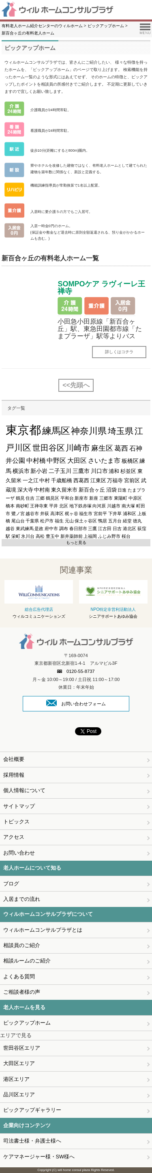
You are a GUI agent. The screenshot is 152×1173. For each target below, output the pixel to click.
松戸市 (47, 520)
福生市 (85, 513)
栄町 (15, 536)
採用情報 (13, 775)
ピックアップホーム (27, 1023)
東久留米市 (64, 490)
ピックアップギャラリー (32, 1110)
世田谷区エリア (21, 1048)
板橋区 (130, 461)
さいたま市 (104, 460)
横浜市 (21, 471)
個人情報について (24, 790)
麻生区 (102, 448)
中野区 (56, 460)
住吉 (30, 498)
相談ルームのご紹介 (27, 961)
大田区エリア (19, 1063)
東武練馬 (25, 528)
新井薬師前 (71, 536)
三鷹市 (81, 471)
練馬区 (56, 431)
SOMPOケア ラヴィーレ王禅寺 (101, 287)
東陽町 (120, 498)
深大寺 (25, 490)
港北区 (129, 528)
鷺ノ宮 (18, 513)
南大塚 (128, 505)
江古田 (104, 528)
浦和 (114, 471)
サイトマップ (19, 806)
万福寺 (115, 480)
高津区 (57, 513)
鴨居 (102, 520)
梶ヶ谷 (71, 513)
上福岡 (90, 536)
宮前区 (132, 480)
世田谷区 (48, 447)
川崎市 (78, 447)
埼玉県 (120, 431)
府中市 (51, 528)
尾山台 (18, 520)
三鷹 (92, 528)
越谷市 (32, 513)
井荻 (44, 513)
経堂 (127, 520)
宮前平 (100, 513)
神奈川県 (89, 431)
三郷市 (106, 498)
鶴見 (20, 498)
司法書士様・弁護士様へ (32, 1141)
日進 (122, 490)
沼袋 (111, 490)
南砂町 (22, 505)
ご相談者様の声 (21, 992)
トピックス (16, 822)
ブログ (11, 884)
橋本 (10, 505)
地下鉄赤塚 (80, 505)
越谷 (10, 528)
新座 (93, 498)
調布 (63, 528)
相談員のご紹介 (21, 945)
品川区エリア (19, 1094)
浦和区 (129, 513)
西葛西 (81, 480)
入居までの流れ (21, 899)
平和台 (67, 498)
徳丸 (137, 520)
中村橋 (36, 460)
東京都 (23, 429)
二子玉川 (60, 471)
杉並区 (128, 471)
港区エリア (16, 1079)
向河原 (99, 505)
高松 (40, 536)
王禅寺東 (39, 505)
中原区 (135, 498)
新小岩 (38, 471)
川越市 (113, 505)
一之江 (31, 480)
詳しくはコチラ (119, 352)
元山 (69, 520)
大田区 (77, 460)
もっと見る (76, 542)
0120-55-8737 (75, 671)
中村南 (42, 490)
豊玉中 (52, 536)
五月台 (115, 520)
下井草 (115, 513)
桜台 (126, 536)
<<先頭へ (76, 385)
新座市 (81, 498)
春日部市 (78, 528)
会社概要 (13, 759)
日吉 (117, 528)
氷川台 (27, 536)
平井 (53, 505)
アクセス (13, 837)
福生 (59, 520)
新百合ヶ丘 (92, 490)
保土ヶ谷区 (86, 520)
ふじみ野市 (109, 536)
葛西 (121, 448)
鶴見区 (52, 498)
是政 (38, 528)
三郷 (40, 498)
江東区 (98, 480)
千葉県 (32, 520)
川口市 (99, 471)
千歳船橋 (61, 480)
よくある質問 (19, 976)
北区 (63, 505)
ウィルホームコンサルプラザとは (42, 930)
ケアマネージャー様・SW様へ (39, 1157)
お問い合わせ (19, 853)
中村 (44, 480)
